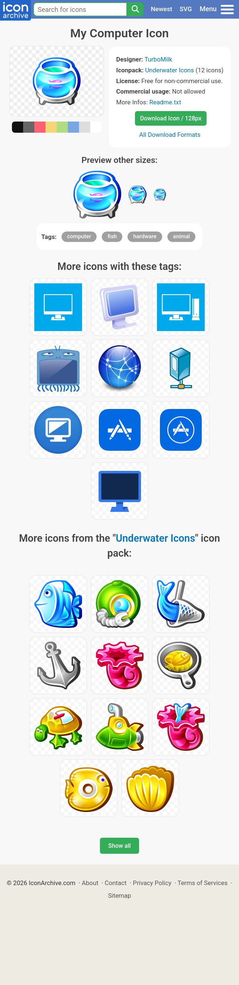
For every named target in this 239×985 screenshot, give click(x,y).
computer (79, 236)
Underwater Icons (169, 70)
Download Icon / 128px (170, 118)
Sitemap (119, 895)
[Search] (135, 9)
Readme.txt (165, 102)
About (90, 883)
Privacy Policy (152, 883)
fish (112, 236)
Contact (116, 883)
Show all (119, 845)
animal (181, 236)
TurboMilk (158, 59)
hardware (144, 236)
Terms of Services (202, 883)
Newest (161, 9)
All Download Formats (170, 134)
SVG (186, 9)
